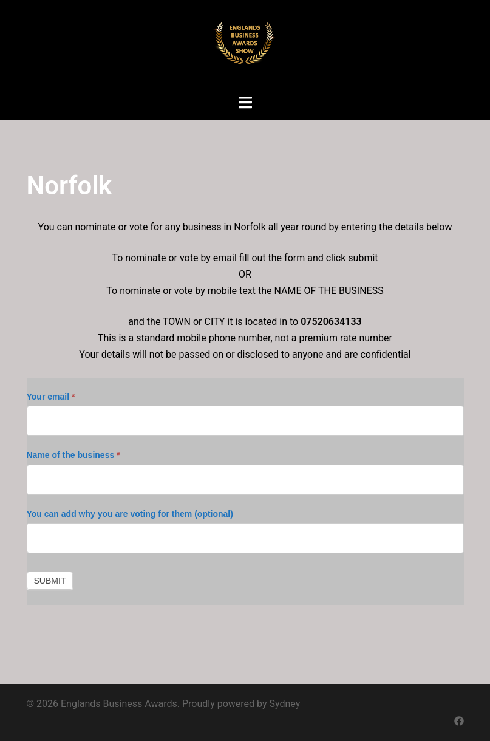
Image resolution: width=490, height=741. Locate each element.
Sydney (285, 703)
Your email (51, 396)
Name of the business (73, 455)
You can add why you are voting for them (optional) (130, 514)
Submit (50, 581)
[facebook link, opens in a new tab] (459, 720)
